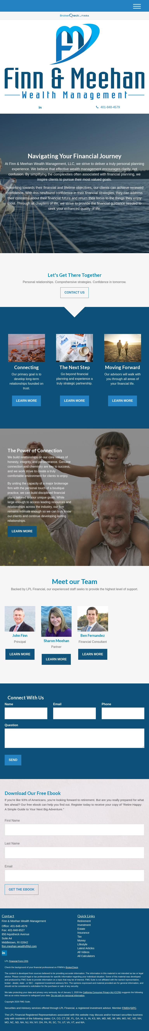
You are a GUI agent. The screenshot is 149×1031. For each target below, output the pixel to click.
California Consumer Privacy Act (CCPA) (102, 992)
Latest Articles (85, 948)
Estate (81, 928)
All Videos (83, 952)
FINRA (126, 1008)
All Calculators (86, 956)
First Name (12, 820)
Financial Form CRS (18, 961)
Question (11, 725)
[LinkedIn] (40, 107)
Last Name (12, 843)
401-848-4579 (108, 107)
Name (9, 704)
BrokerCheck (72, 967)
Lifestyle (82, 944)
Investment (84, 924)
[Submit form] (13, 760)
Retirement (84, 921)
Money (81, 940)
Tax (79, 936)
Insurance (83, 932)
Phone (106, 704)
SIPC (133, 1008)
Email (57, 704)
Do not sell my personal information (67, 995)
